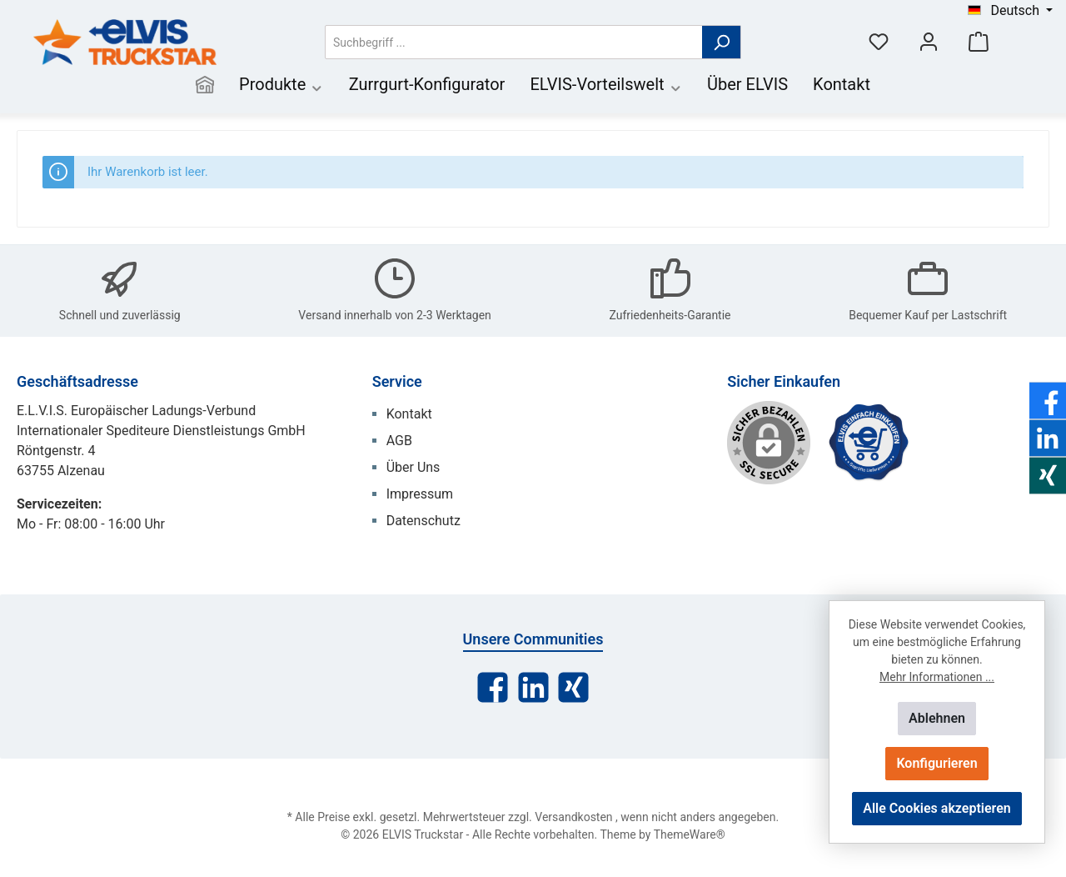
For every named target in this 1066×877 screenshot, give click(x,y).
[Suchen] (721, 42)
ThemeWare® (689, 834)
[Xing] (573, 687)
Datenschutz (423, 521)
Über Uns (413, 467)
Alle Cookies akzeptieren (936, 808)
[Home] (204, 86)
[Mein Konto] (928, 42)
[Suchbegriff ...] (514, 42)
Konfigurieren (936, 763)
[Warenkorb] (978, 42)
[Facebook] (492, 687)
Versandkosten (573, 817)
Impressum (420, 494)
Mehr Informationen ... (936, 677)
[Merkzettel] (878, 42)
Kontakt (409, 414)
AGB (399, 441)
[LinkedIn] (533, 687)
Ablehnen (937, 718)
